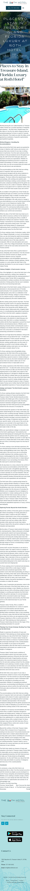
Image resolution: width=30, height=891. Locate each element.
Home (14, 54)
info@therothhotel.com (11, 868)
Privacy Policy (14, 880)
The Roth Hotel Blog (11, 783)
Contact (21, 880)
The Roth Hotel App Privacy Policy (15, 882)
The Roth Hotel (20, 86)
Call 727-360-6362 (13, 8)
